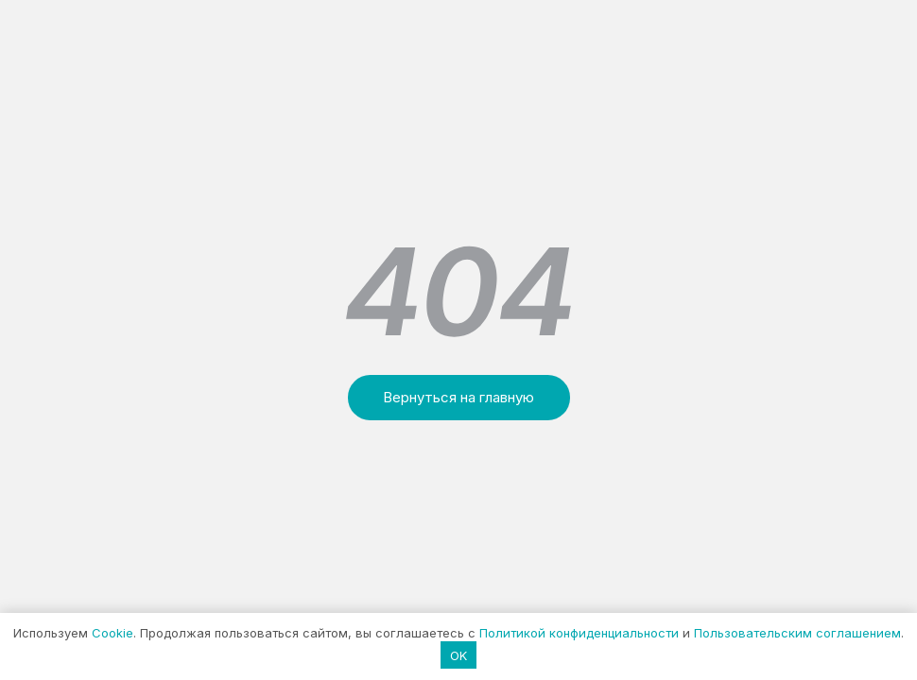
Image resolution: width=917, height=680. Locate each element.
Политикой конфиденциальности (579, 632)
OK (458, 655)
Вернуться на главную (458, 397)
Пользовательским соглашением (797, 632)
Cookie (112, 632)
